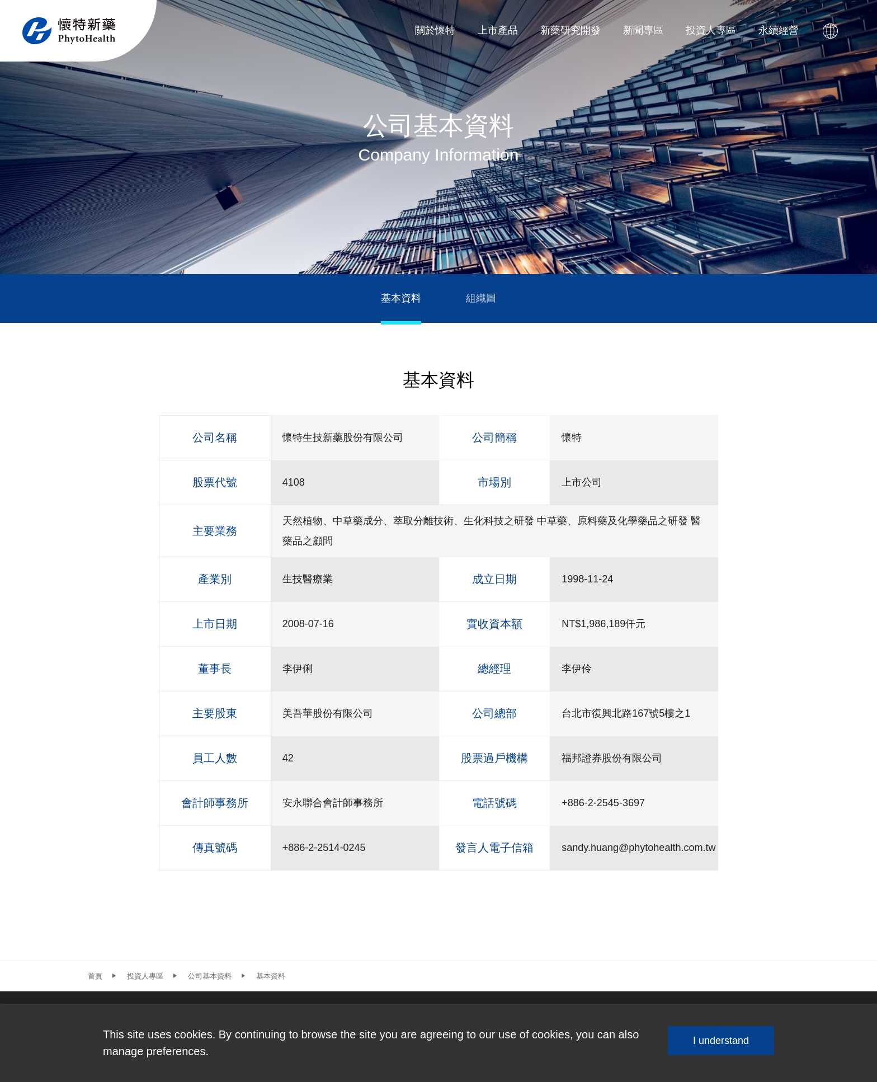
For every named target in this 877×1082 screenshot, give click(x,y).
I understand (721, 1040)
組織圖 (481, 298)
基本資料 (401, 298)
